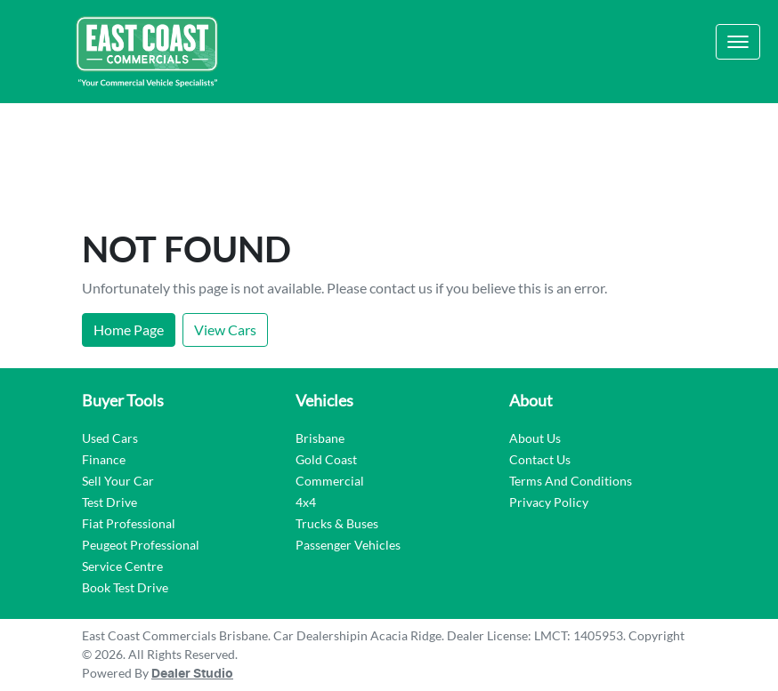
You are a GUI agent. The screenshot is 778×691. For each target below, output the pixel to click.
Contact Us (540, 459)
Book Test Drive (125, 587)
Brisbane (320, 438)
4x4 (306, 502)
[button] (738, 42)
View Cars (225, 329)
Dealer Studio (192, 674)
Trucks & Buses (337, 523)
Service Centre (122, 566)
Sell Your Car (118, 480)
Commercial (330, 480)
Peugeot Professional (140, 544)
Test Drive (109, 502)
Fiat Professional (128, 523)
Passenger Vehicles (348, 544)
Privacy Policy (548, 502)
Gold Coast (326, 459)
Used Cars (110, 438)
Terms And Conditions (570, 480)
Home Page (128, 329)
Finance (104, 459)
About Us (535, 438)
